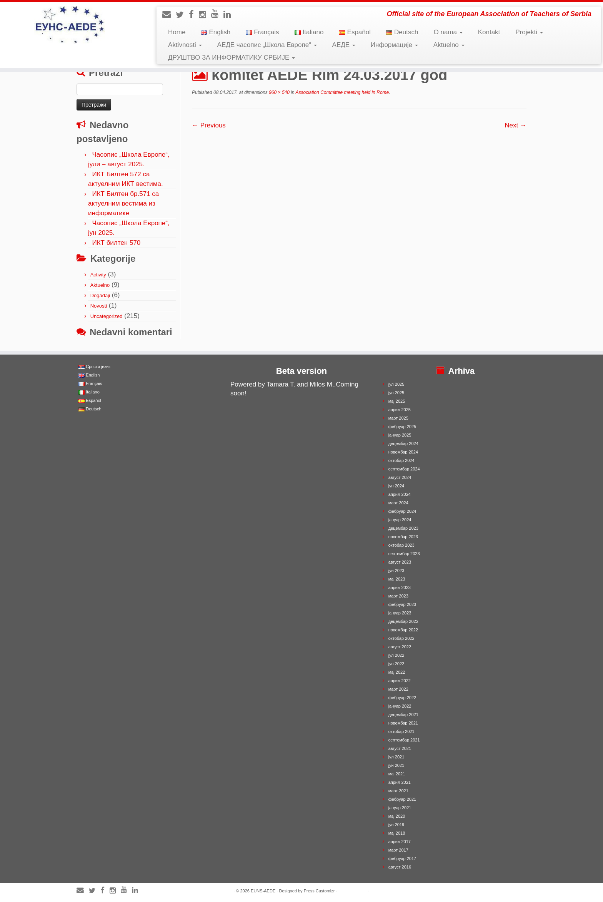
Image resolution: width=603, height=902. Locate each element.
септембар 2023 (404, 553)
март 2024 (398, 502)
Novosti (98, 306)
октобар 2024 (401, 460)
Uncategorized (106, 316)
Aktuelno (449, 45)
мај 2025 (396, 401)
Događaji (100, 295)
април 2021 (399, 782)
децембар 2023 (403, 528)
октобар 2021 (401, 731)
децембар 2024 (403, 443)
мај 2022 (396, 672)
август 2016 (399, 867)
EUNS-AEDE (263, 891)
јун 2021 (396, 765)
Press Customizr (319, 891)
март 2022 (398, 689)
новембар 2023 (403, 536)
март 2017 (398, 850)
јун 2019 (396, 824)
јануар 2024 (399, 519)
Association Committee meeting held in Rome (342, 92)
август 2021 (399, 748)
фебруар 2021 (402, 799)
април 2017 (399, 841)
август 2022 (399, 646)
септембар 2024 (404, 469)
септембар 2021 (404, 740)
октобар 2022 (401, 638)
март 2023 (398, 596)
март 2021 (398, 790)
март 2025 (398, 418)
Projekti (529, 32)
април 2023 (399, 587)
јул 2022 (396, 655)
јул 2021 (396, 757)
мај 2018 (396, 833)
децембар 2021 (403, 714)
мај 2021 (396, 773)
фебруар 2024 (402, 511)
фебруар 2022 (402, 697)
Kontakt (489, 32)
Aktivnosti (185, 45)
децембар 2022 (403, 621)
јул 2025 (396, 384)
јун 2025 (396, 392)
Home (176, 32)
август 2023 (399, 562)
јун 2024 (396, 486)
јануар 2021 (399, 807)
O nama (447, 32)
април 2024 (399, 494)
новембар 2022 (403, 630)
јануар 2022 (399, 706)
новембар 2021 (403, 723)
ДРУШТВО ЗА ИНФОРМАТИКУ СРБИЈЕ (231, 57)
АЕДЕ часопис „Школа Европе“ (267, 45)
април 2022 (399, 680)
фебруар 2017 (402, 858)
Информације (394, 45)
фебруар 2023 (402, 604)
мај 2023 (396, 579)
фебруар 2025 (402, 426)
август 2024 (399, 477)
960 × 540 (279, 92)
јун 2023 (396, 570)
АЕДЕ (343, 45)
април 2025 (399, 409)
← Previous (209, 125)
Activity (98, 275)
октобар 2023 (401, 545)
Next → (515, 125)
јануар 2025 (399, 435)
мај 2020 (396, 816)
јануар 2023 (399, 613)
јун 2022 (396, 663)
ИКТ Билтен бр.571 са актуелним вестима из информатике (123, 203)
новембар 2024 (403, 452)
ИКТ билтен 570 (116, 242)
